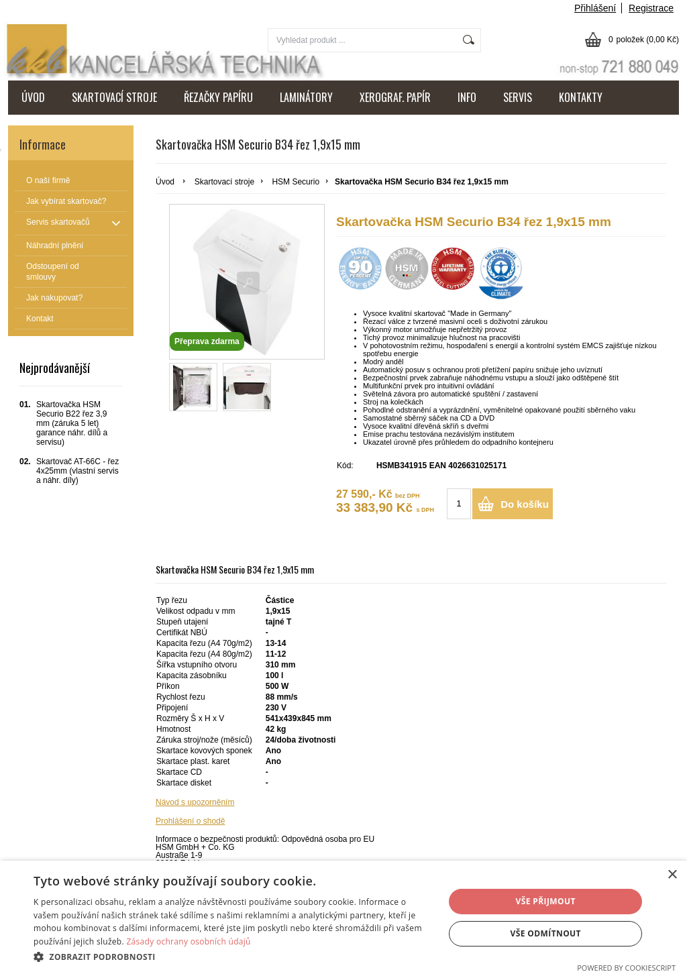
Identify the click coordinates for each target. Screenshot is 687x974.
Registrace (651, 8)
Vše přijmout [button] (546, 901)
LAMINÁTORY (306, 97)
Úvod (165, 181)
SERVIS (517, 97)
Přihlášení (595, 8)
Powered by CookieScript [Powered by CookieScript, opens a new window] (626, 968)
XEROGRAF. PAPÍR (395, 97)
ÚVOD (33, 97)
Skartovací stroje (224, 181)
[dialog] (343, 917)
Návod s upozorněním (195, 802)
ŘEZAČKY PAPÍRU (218, 97)
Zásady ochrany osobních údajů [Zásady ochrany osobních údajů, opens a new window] (188, 941)
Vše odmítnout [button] (545, 933)
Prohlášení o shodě (190, 821)
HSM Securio (295, 181)
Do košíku (524, 504)
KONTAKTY (580, 97)
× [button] (672, 875)
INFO (467, 97)
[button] (233, 956)
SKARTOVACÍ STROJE (114, 97)
